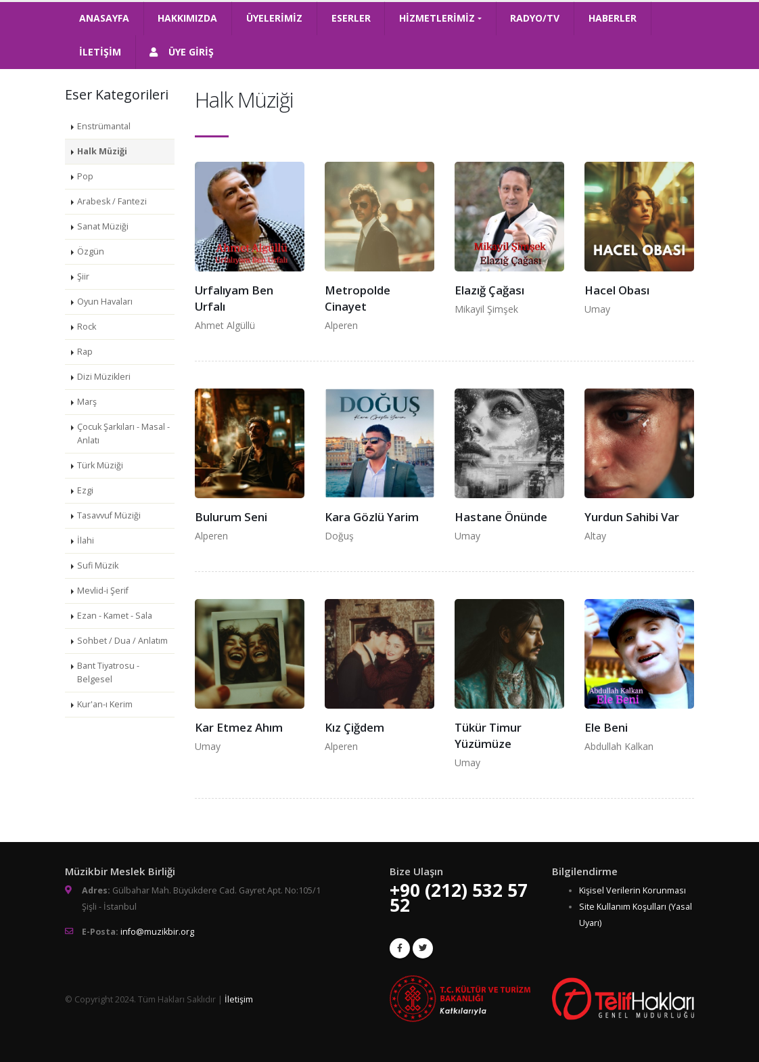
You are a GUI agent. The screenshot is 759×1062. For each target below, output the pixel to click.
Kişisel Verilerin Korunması (632, 890)
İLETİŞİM (100, 51)
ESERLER (351, 18)
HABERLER (613, 18)
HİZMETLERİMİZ (437, 18)
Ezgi (85, 490)
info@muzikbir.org (157, 931)
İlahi (85, 540)
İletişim (239, 999)
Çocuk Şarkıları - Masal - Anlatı (123, 433)
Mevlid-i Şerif (103, 590)
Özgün (90, 251)
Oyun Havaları (105, 301)
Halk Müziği (102, 151)
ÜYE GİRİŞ (182, 51)
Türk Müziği (100, 465)
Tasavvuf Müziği (109, 515)
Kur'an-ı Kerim (105, 704)
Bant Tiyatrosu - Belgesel (108, 672)
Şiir (83, 276)
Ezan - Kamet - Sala (114, 615)
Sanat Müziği (103, 226)
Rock (86, 326)
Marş (87, 401)
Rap (85, 351)
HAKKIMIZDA (187, 18)
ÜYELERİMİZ (274, 18)
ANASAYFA (104, 18)
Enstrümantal (104, 126)
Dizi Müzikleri (104, 376)
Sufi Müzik (97, 565)
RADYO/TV (534, 18)
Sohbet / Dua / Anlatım (122, 640)
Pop (85, 176)
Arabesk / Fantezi (112, 201)
